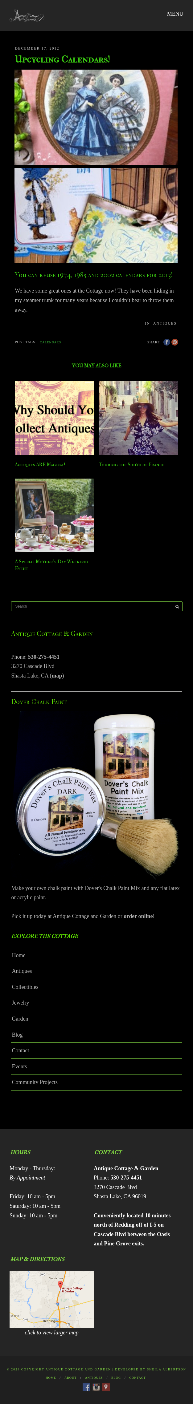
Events (19, 1066)
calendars (50, 342)
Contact (20, 1050)
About (70, 1377)
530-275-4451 (44, 657)
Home (18, 955)
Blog (17, 1035)
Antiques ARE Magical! (40, 464)
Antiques (165, 323)
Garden (20, 1019)
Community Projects (35, 1082)
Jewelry (20, 1003)
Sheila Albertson (166, 1369)
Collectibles (25, 987)
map (56, 676)
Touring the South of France (131, 464)
